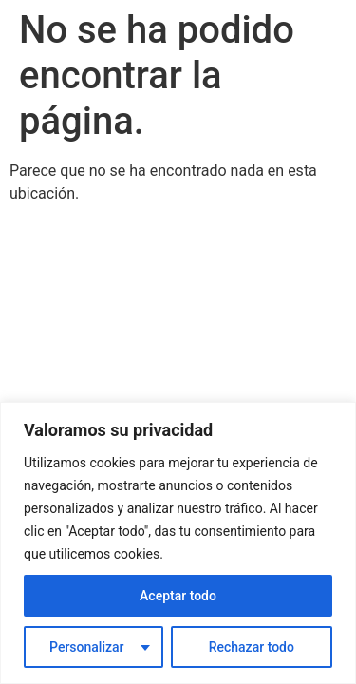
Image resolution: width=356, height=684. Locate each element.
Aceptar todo (178, 595)
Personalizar (86, 647)
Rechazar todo (251, 647)
